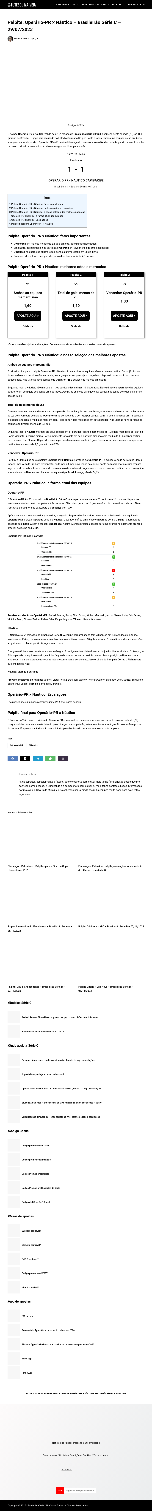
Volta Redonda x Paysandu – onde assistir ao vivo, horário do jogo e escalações (61, 1117)
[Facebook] (13, 758)
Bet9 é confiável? (30, 1259)
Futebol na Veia (34, 1393)
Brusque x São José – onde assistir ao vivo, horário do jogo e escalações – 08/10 (62, 1102)
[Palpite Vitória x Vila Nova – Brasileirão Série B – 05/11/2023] (111, 960)
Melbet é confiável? (31, 1245)
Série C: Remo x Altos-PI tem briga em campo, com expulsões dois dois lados (60, 1017)
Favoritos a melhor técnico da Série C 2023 (43, 1031)
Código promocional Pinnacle (36, 1159)
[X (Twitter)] (25, 758)
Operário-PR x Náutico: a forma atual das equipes (36, 216)
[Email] (63, 758)
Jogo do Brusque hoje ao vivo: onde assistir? (44, 1074)
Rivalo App (27, 1373)
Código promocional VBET (34, 1273)
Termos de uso (101, 1455)
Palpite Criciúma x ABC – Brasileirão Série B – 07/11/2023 (111, 926)
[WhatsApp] (50, 758)
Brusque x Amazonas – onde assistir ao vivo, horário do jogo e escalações (58, 1060)
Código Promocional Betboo (35, 1174)
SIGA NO (66, 1469)
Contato (63, 1455)
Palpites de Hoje (52, 1393)
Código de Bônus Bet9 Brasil (36, 1202)
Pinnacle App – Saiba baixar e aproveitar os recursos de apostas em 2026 (58, 1344)
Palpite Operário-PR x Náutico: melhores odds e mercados (40, 208)
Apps (106, 5)
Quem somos (50, 1455)
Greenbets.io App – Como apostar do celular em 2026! (48, 1330)
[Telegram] (38, 758)
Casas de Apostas (67, 5)
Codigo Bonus (90, 5)
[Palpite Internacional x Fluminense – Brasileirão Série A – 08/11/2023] (41, 899)
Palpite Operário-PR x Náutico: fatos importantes (36, 204)
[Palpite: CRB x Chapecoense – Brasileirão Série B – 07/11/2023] (41, 960)
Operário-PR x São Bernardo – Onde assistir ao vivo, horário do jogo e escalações (61, 1088)
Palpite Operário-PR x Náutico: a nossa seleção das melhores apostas (47, 212)
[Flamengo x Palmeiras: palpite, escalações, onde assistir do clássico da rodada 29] (111, 839)
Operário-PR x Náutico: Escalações (28, 219)
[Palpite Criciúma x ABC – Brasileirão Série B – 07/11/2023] (111, 899)
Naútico (33, 745)
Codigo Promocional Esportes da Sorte (41, 1188)
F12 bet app (27, 1316)
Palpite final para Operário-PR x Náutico (31, 223)
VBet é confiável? (30, 1287)
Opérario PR (16, 745)
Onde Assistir (135, 5)
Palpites (118, 5)
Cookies (87, 1455)
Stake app (26, 1358)
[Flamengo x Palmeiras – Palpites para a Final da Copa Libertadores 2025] (41, 839)
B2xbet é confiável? (31, 1231)
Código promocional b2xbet (35, 1145)
